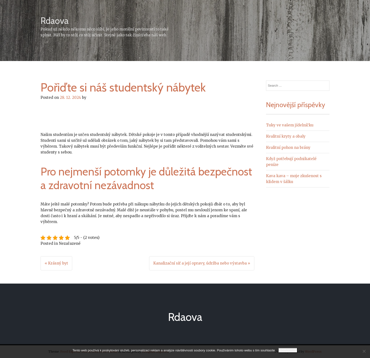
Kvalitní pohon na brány (288, 147)
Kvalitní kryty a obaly (286, 136)
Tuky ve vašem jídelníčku (289, 125)
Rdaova (55, 20)
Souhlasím (288, 350)
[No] (363, 351)
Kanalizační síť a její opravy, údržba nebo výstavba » (201, 263)
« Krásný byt (56, 263)
